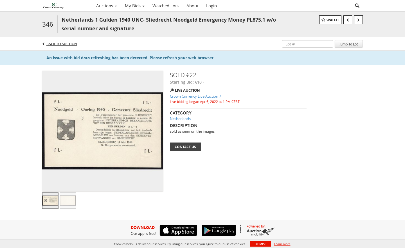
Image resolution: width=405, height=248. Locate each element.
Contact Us (185, 146)
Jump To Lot (349, 44)
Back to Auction (61, 44)
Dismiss (260, 244)
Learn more (282, 244)
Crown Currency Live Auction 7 (195, 96)
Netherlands (180, 118)
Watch (333, 20)
